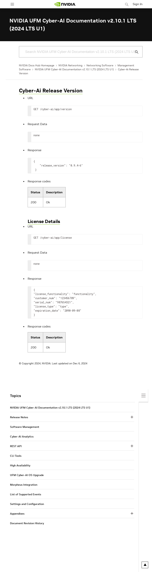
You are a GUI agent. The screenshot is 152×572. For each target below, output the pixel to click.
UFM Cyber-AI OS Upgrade (27, 475)
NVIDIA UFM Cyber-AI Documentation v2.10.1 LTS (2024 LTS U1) (74, 69)
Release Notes (19, 417)
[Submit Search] (134, 52)
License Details (44, 221)
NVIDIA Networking (70, 65)
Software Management (24, 427)
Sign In (138, 4)
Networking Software (100, 65)
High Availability (20, 465)
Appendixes (17, 513)
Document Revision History (27, 523)
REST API (16, 446)
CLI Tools (15, 455)
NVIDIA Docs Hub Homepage (36, 65)
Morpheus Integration (23, 484)
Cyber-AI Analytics (22, 436)
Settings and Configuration (27, 504)
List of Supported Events (25, 494)
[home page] (65, 4)
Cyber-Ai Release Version (51, 90)
